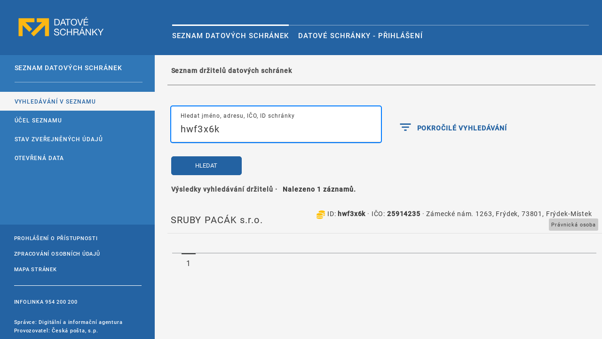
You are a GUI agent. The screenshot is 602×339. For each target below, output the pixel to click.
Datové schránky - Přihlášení (360, 35)
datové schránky (61, 27)
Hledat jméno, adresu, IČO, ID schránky (238, 115)
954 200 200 (61, 301)
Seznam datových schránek (230, 35)
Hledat (206, 165)
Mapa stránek (35, 269)
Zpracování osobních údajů (57, 253)
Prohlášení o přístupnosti (56, 238)
